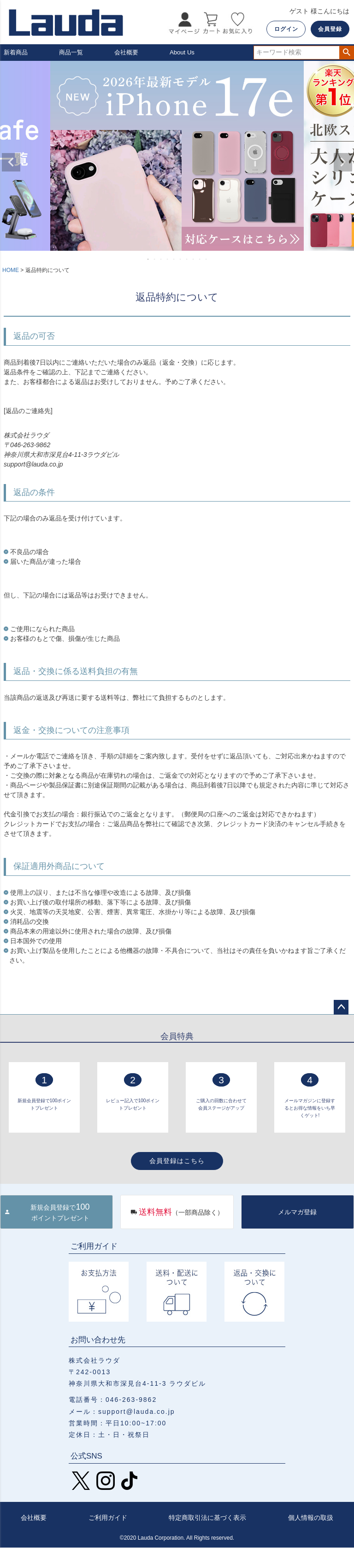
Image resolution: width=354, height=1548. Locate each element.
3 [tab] (161, 260)
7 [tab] (187, 260)
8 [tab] (193, 260)
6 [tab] (180, 260)
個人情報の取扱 (310, 1518)
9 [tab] (200, 260)
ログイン (286, 29)
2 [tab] (155, 260)
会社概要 (127, 52)
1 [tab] (148, 260)
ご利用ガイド (107, 1518)
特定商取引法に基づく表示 (207, 1518)
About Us (183, 52)
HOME (10, 271)
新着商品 (17, 52)
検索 (346, 53)
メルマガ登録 (297, 1212)
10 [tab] (206, 260)
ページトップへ (341, 1007)
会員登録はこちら (177, 1161)
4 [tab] (167, 260)
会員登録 (330, 29)
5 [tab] (174, 260)
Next (343, 163)
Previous (11, 163)
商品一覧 (72, 52)
